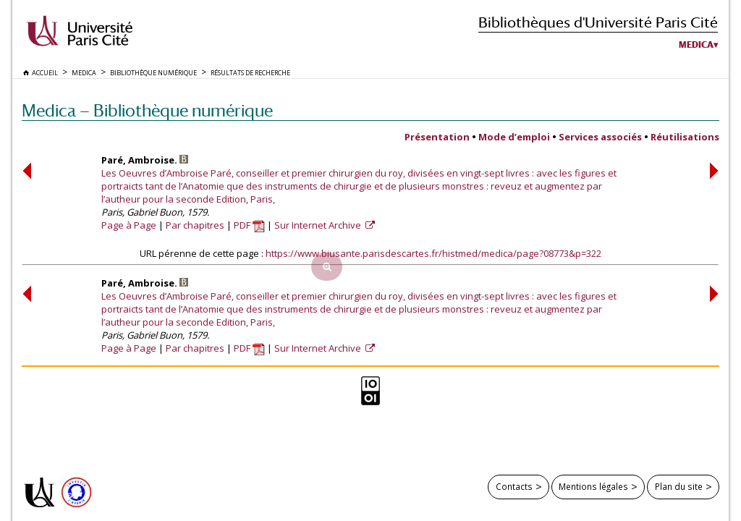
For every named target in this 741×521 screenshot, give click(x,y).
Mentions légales (593, 486)
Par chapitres (195, 225)
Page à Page (128, 225)
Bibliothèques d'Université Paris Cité (598, 22)
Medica (696, 45)
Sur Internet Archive (318, 225)
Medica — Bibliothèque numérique (147, 110)
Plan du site (679, 486)
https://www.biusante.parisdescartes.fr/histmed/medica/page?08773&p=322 (433, 253)
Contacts (514, 486)
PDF (249, 225)
